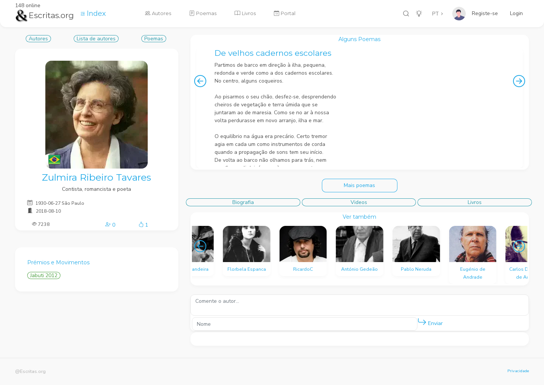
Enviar (430, 322)
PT (435, 13)
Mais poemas (359, 185)
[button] (422, 322)
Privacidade (518, 371)
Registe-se (485, 13)
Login (516, 13)
